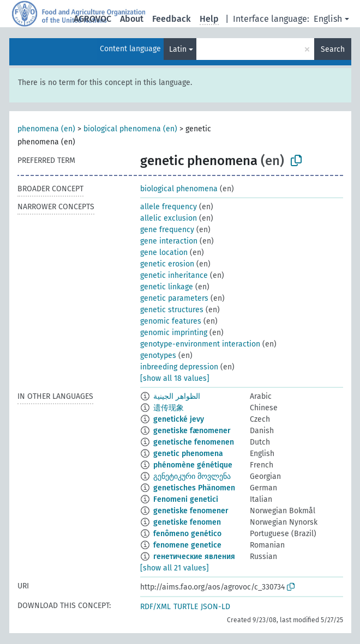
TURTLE (185, 606)
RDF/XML (155, 606)
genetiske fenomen (187, 522)
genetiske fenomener (191, 510)
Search (333, 49)
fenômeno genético (187, 533)
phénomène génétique (192, 465)
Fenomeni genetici (185, 499)
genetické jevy (178, 419)
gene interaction (168, 241)
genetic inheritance (174, 275)
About (131, 19)
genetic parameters (174, 298)
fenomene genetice (187, 545)
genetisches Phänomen (194, 488)
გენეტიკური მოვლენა (192, 476)
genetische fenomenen (193, 442)
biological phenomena (179, 188)
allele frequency (168, 206)
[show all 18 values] (174, 378)
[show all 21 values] (174, 568)
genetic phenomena (188, 453)
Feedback (171, 19)
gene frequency (167, 229)
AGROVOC (92, 19)
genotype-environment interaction (200, 344)
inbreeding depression (179, 367)
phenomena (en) (46, 128)
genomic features (170, 321)
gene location (164, 252)
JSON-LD (215, 606)
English (328, 19)
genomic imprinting (173, 332)
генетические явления (194, 556)
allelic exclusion (168, 218)
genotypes (158, 355)
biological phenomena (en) (130, 128)
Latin (178, 49)
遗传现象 (168, 407)
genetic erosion (167, 264)
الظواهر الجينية (176, 396)
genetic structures (171, 309)
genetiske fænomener (192, 430)
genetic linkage (166, 286)
